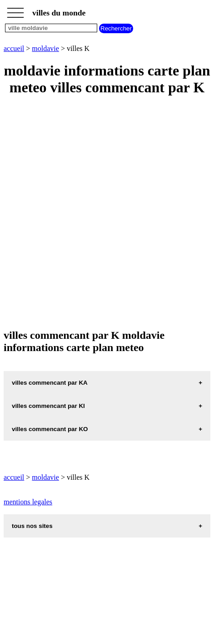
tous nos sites (32, 526)
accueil (14, 48)
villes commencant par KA (50, 382)
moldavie (45, 48)
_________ (15, 10)
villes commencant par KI (48, 405)
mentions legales (28, 502)
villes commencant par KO (50, 429)
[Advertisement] (107, 213)
